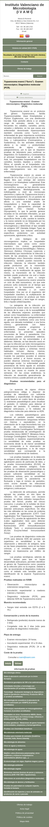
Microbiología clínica (12, 673)
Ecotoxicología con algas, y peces (24, 761)
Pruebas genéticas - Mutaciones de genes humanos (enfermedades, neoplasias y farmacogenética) (24, 724)
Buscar (39, 76)
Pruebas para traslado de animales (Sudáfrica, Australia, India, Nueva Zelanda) (22, 737)
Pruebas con (18, 729)
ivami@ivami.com (27, 657)
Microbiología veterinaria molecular (18, 732)
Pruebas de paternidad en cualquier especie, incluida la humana (21, 787)
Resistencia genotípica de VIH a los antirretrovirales (24, 682)
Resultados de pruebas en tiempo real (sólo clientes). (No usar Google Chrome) (24, 56)
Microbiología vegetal (12, 769)
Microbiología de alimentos (14, 742)
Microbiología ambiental (13, 765)
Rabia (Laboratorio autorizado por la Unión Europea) (21, 677)
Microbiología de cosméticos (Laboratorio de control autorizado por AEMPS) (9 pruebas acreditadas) (21, 702)
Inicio (8, 663)
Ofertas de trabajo (24, 69)
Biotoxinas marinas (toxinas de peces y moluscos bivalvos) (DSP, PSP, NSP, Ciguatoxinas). (23, 773)
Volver (18, 663)
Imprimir (24, 94)
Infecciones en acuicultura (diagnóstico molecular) (24, 778)
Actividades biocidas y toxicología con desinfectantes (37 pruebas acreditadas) (20, 687)
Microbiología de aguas (13, 749)
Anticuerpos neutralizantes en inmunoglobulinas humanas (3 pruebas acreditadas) (23, 710)
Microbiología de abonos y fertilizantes (19, 782)
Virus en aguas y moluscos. (15, 746)
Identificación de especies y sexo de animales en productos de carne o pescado (23, 793)
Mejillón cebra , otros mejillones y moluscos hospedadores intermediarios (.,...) (22, 755)
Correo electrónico (24, 97)
